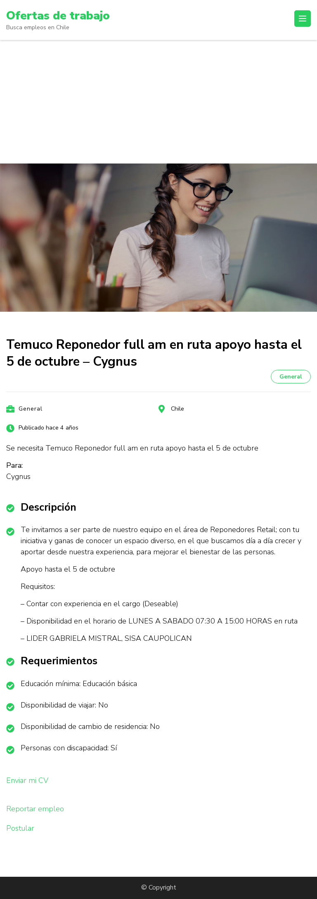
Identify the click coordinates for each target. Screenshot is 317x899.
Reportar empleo (35, 809)
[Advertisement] (158, 101)
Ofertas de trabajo (58, 15)
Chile (177, 409)
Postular (20, 828)
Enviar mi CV (27, 780)
